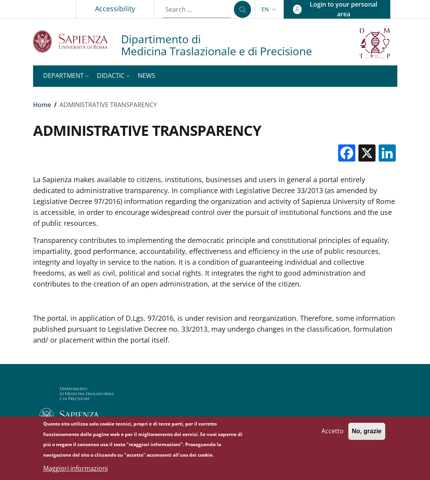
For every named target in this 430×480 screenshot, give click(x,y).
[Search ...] (242, 9)
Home (42, 104)
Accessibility (115, 8)
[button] (269, 9)
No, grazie (366, 434)
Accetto (332, 434)
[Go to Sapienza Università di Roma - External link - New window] (77, 41)
